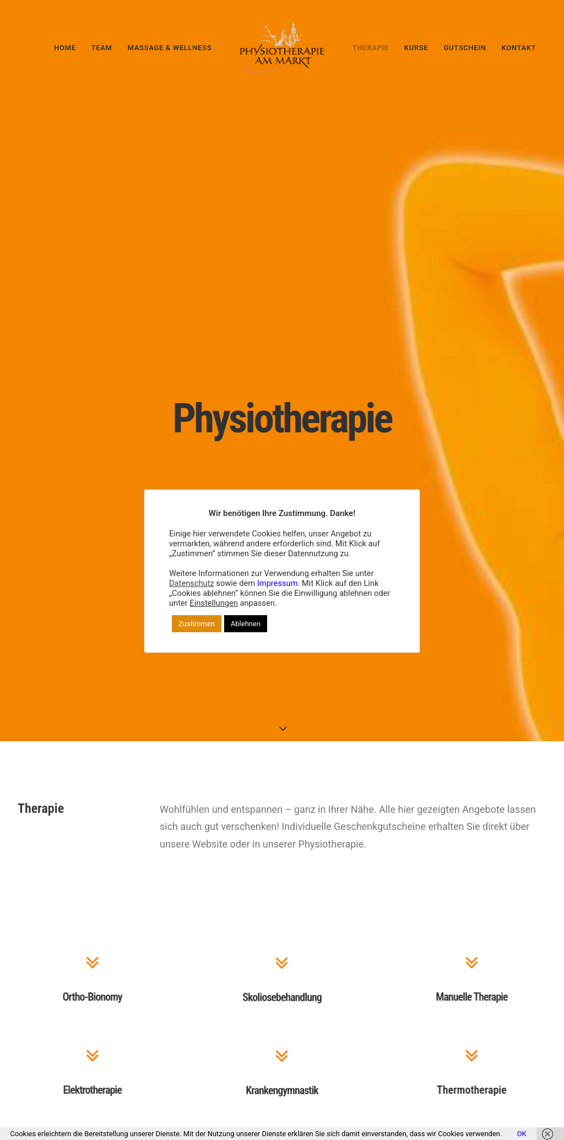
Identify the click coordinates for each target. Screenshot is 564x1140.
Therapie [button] (370, 48)
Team (101, 48)
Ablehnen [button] (246, 624)
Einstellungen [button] (213, 603)
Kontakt (518, 48)
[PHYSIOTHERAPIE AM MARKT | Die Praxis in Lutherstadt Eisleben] (282, 47)
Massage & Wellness (170, 48)
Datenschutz (191, 583)
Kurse (416, 48)
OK (522, 1134)
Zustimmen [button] (196, 624)
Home (64, 48)
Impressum (277, 583)
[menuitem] (64, 47)
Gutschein (464, 48)
